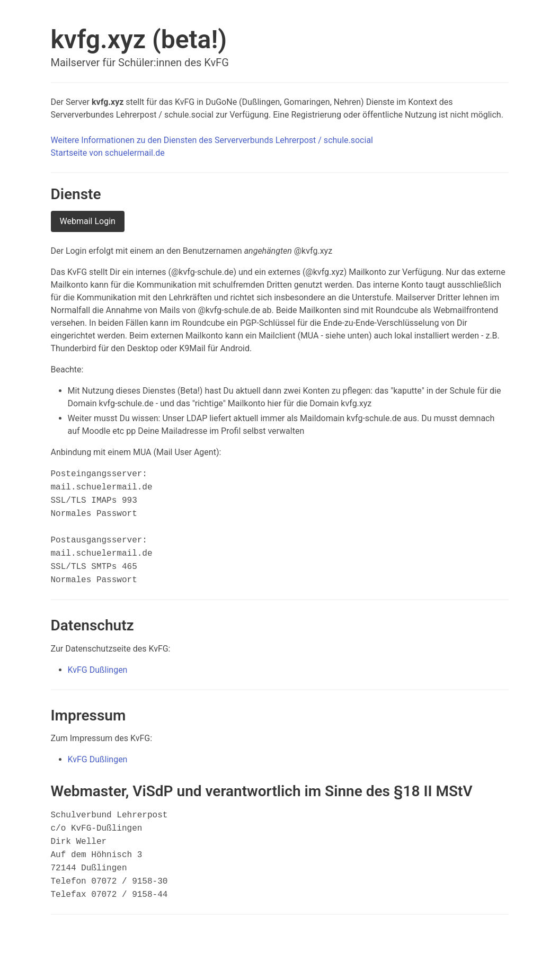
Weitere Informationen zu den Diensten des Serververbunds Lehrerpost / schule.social (212, 140)
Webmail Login (88, 221)
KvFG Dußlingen (98, 670)
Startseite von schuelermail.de (108, 153)
